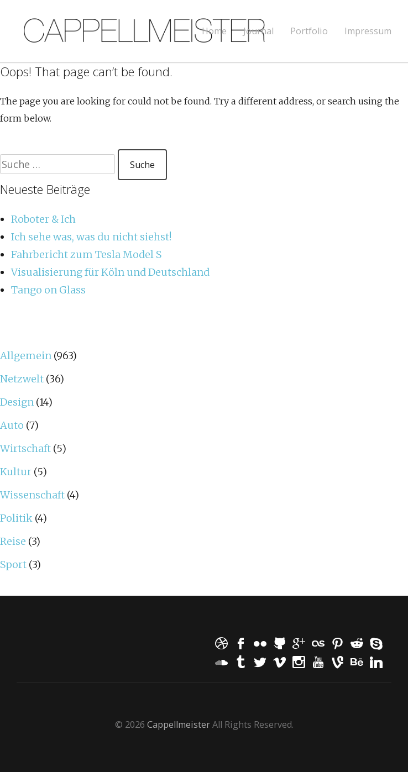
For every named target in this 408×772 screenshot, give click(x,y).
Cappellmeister (178, 724)
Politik (16, 518)
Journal (258, 31)
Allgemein (25, 355)
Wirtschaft (25, 448)
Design (17, 402)
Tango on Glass (48, 289)
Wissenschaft (32, 495)
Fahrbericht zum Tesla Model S (86, 254)
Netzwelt (22, 378)
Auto (12, 425)
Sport (13, 564)
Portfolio (309, 31)
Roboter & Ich (43, 219)
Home (214, 31)
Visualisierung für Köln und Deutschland (110, 272)
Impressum (367, 31)
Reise (13, 541)
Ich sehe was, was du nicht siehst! (91, 236)
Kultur (16, 471)
